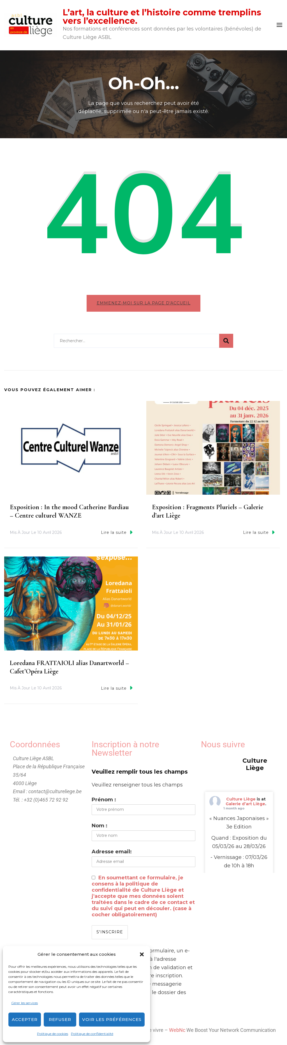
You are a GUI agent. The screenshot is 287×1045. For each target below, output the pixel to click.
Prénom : (104, 800)
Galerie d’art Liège (245, 803)
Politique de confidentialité (92, 1034)
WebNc (177, 1030)
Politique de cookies (52, 1034)
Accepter (25, 1019)
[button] (142, 954)
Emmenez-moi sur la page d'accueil (144, 303)
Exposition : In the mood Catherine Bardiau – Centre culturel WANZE (69, 511)
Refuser (60, 1019)
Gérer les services (24, 1003)
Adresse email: (112, 852)
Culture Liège (241, 799)
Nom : (99, 826)
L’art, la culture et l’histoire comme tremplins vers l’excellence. (162, 16)
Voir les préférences (112, 1019)
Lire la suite (117, 533)
